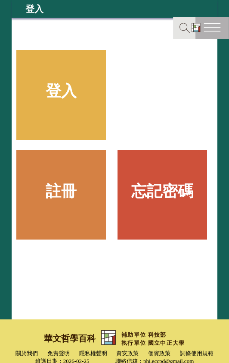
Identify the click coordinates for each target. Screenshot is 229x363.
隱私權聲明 (93, 353)
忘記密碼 (162, 191)
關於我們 (26, 353)
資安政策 (127, 353)
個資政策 (159, 353)
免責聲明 (58, 353)
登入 (61, 91)
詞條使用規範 (197, 353)
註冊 (61, 191)
